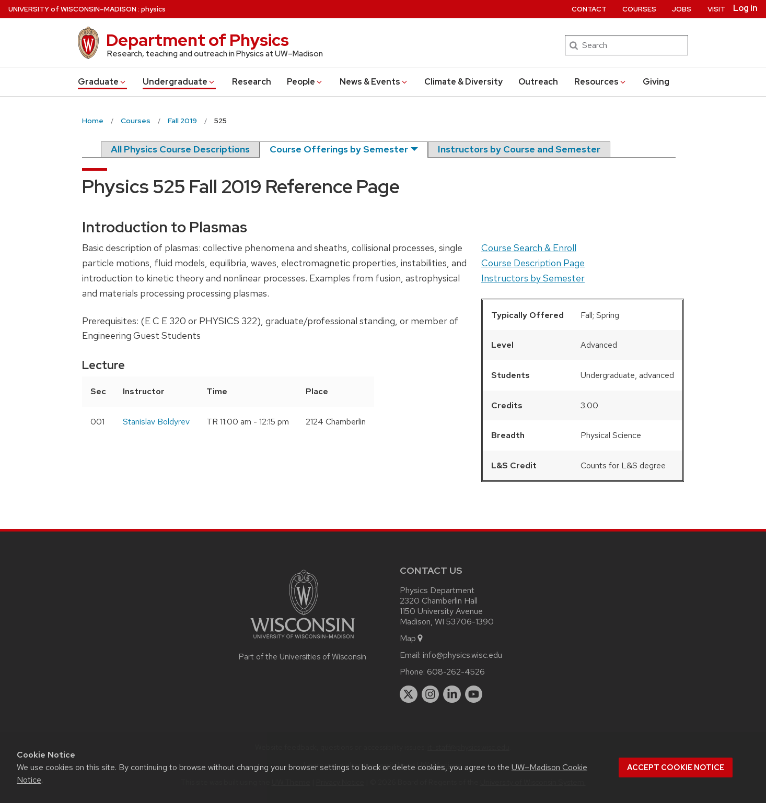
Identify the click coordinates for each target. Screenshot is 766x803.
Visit (716, 9)
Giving (656, 81)
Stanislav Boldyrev (156, 421)
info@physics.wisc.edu (462, 655)
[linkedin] (452, 694)
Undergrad (179, 81)
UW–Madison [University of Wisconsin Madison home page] (72, 9)
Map (412, 638)
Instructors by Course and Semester (519, 149)
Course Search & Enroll (528, 248)
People (305, 81)
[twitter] (408, 694)
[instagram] (430, 694)
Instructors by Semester (533, 278)
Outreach (538, 81)
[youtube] (474, 694)
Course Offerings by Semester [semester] (339, 149)
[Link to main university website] (302, 640)
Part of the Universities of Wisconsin (302, 657)
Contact (589, 9)
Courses (639, 9)
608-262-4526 (456, 671)
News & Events (374, 81)
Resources (600, 81)
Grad (102, 81)
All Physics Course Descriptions (180, 149)
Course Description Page (533, 263)
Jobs (681, 9)
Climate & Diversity (463, 81)
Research (251, 81)
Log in (745, 8)
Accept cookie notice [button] (675, 767)
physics (153, 9)
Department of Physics (197, 40)
